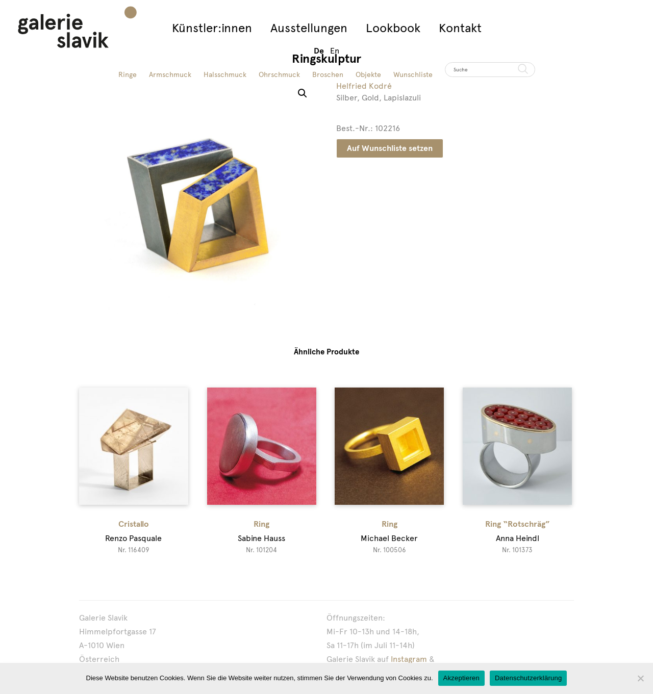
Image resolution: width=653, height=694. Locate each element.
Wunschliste (413, 74)
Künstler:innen (212, 27)
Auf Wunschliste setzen (390, 148)
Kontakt (460, 27)
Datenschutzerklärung (528, 678)
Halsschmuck (225, 74)
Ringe (127, 74)
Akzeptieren (461, 678)
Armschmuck (170, 74)
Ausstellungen (308, 27)
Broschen (327, 74)
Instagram (409, 659)
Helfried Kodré (364, 86)
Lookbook (393, 27)
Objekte (368, 74)
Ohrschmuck (279, 74)
